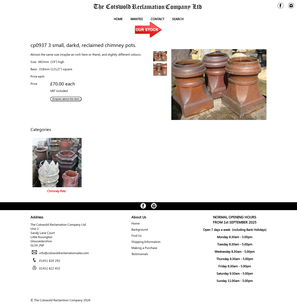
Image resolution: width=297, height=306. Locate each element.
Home (118, 19)
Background (139, 229)
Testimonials (139, 254)
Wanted (136, 19)
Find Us (136, 235)
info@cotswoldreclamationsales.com (64, 253)
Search (178, 19)
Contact (157, 19)
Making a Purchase (144, 248)
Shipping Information (145, 242)
